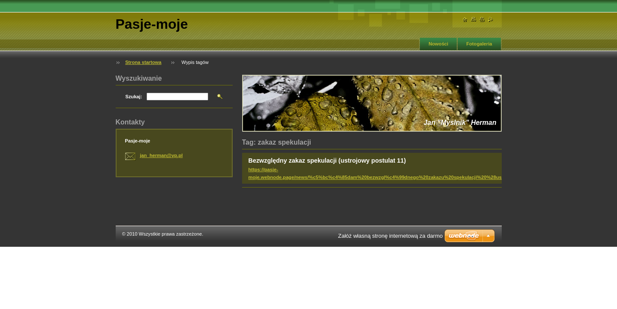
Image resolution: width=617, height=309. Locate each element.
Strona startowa (143, 62)
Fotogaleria (479, 43)
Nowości (438, 43)
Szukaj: (134, 96)
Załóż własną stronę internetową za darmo (390, 236)
